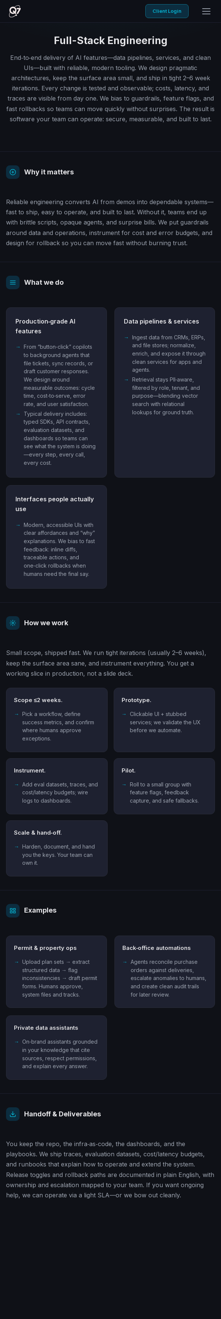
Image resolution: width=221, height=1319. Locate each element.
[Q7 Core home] (15, 11)
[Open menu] (206, 11)
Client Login (166, 11)
